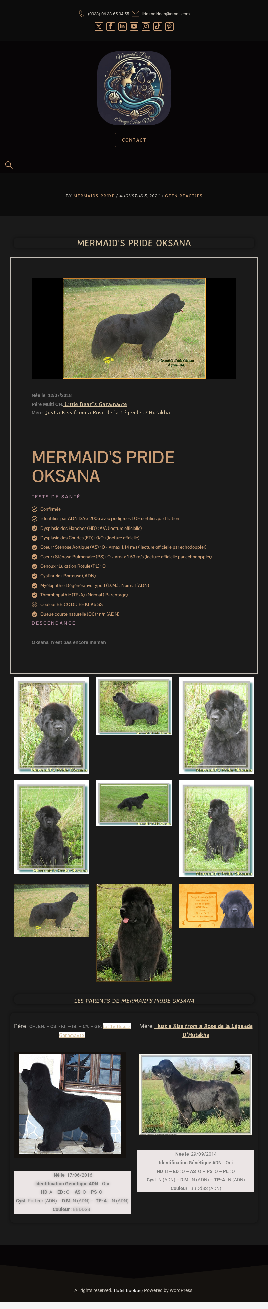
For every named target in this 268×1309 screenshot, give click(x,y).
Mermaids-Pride (94, 195)
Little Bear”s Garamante (95, 403)
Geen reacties (184, 195)
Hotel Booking (128, 1290)
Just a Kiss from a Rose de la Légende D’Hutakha (108, 412)
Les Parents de (134, 1000)
